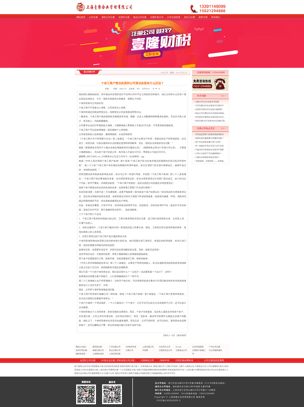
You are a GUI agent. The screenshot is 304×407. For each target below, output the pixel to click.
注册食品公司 (181, 350)
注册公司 (129, 350)
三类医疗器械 (132, 373)
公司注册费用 (212, 366)
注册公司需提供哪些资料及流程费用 (151, 370)
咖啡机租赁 (80, 354)
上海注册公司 (148, 347)
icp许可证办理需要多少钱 (92, 366)
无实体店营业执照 (111, 366)
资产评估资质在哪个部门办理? (208, 142)
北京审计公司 (164, 347)
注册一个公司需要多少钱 (124, 370)
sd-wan (178, 347)
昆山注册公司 (114, 350)
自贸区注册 (124, 17)
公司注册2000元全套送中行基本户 (209, 105)
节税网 (145, 350)
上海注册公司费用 (106, 370)
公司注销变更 (173, 17)
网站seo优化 (81, 347)
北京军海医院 (198, 347)
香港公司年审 (120, 373)
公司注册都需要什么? (95, 373)
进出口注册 (189, 17)
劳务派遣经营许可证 (176, 370)
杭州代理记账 (81, 350)
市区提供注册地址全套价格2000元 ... (210, 117)
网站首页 (80, 17)
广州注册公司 (114, 347)
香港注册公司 (159, 366)
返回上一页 (169, 335)
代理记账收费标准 (184, 360)
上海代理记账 (114, 354)
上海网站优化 (98, 354)
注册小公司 (109, 373)
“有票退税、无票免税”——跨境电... (210, 161)
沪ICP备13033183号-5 (169, 400)
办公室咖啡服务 (215, 350)
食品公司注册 (139, 17)
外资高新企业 (146, 366)
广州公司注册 (214, 347)
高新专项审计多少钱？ (129, 366)
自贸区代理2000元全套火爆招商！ (209, 109)
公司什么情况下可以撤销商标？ (208, 153)
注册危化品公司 (165, 350)
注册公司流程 (171, 366)
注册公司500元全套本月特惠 (207, 102)
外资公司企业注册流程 (214, 370)
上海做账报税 (156, 373)
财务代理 (203, 17)
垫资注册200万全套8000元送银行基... (210, 121)
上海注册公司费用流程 (195, 370)
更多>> (224, 96)
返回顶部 (181, 335)
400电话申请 (131, 347)
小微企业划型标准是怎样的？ (207, 157)
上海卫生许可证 (168, 373)
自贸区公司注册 (87, 360)
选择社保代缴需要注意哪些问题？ (209, 138)
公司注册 (93, 17)
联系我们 (215, 17)
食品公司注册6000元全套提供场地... (210, 113)
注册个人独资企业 (186, 366)
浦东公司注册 (108, 17)
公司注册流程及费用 (214, 360)
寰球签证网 (97, 347)
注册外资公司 (156, 17)
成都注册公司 (98, 350)
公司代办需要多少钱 (89, 370)
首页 (172, 72)
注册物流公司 (147, 360)
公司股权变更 (144, 373)
